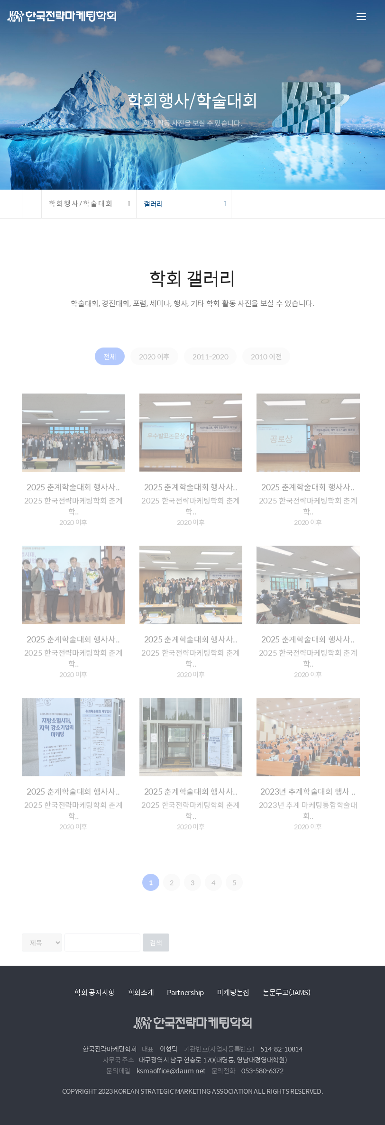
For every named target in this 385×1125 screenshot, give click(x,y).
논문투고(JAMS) (287, 992)
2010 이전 (266, 365)
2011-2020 (210, 365)
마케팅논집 (233, 992)
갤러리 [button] (153, 203)
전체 (109, 365)
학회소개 (141, 992)
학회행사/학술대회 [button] (81, 203)
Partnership (185, 992)
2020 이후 (154, 365)
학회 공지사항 (94, 992)
